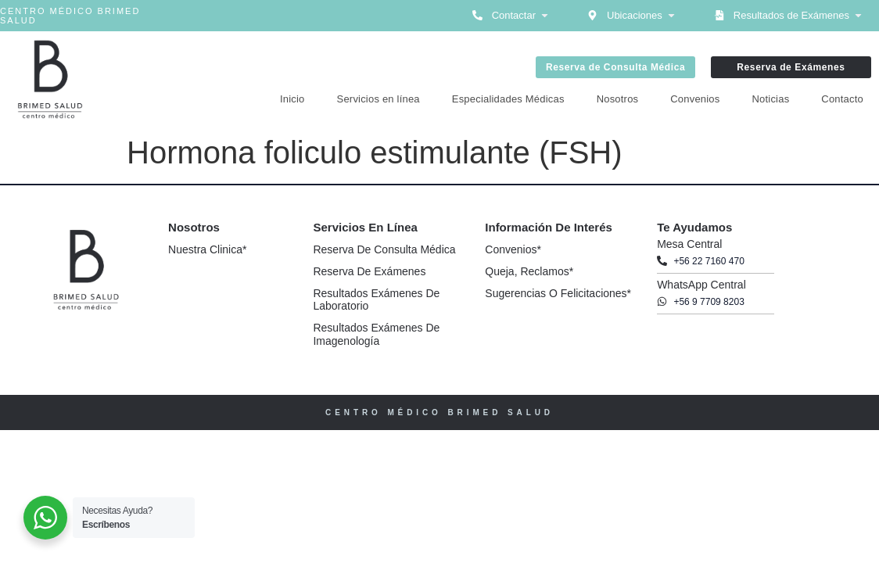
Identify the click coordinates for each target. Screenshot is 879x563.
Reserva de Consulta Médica (384, 249)
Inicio (292, 99)
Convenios (694, 99)
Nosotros (618, 99)
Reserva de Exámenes (369, 271)
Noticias (771, 99)
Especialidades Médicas (508, 99)
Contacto (842, 99)
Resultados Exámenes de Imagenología (376, 334)
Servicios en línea (378, 99)
